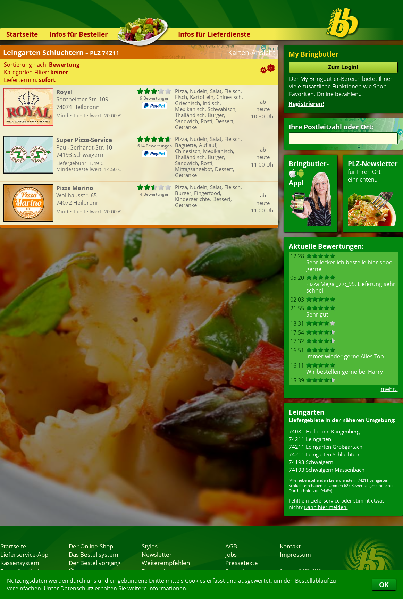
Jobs (231, 554)
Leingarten (306, 412)
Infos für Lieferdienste (214, 34)
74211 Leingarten (310, 439)
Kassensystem (19, 562)
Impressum (295, 554)
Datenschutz (76, 588)
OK (384, 584)
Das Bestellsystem (93, 554)
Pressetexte (241, 562)
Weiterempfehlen (166, 562)
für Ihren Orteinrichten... (373, 192)
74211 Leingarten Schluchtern (325, 454)
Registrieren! (306, 104)
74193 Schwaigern (311, 461)
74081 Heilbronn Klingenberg (324, 431)
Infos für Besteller (79, 34)
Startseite (22, 34)
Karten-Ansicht (251, 52)
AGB (231, 546)
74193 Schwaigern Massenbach (326, 469)
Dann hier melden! (326, 507)
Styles (150, 546)
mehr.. (389, 389)
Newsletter (157, 554)
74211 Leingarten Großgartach (325, 446)
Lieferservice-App (24, 554)
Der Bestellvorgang (94, 562)
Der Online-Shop (91, 546)
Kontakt (290, 546)
